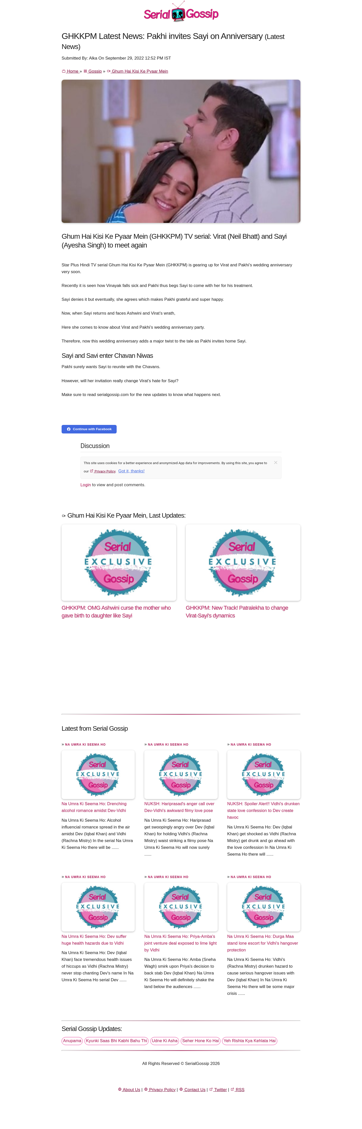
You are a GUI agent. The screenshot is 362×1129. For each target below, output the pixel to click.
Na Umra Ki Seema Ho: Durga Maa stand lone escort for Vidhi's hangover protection (262, 943)
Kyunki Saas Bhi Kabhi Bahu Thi (116, 1040)
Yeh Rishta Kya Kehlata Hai (249, 1040)
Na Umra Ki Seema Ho (85, 744)
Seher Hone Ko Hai (200, 1040)
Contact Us (192, 1089)
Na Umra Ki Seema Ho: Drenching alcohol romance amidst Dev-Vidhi (94, 807)
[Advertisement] (181, 671)
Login (85, 484)
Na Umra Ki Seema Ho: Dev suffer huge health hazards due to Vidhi (94, 939)
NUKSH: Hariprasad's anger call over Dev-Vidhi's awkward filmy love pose (179, 807)
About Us (129, 1089)
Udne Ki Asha (164, 1040)
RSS (237, 1089)
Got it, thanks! (131, 471)
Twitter (218, 1089)
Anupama (72, 1040)
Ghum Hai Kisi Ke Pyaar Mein (137, 71)
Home (70, 71)
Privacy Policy (102, 471)
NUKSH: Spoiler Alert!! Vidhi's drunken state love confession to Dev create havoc (263, 810)
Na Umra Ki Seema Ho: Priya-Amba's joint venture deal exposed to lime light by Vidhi (180, 943)
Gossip (92, 71)
